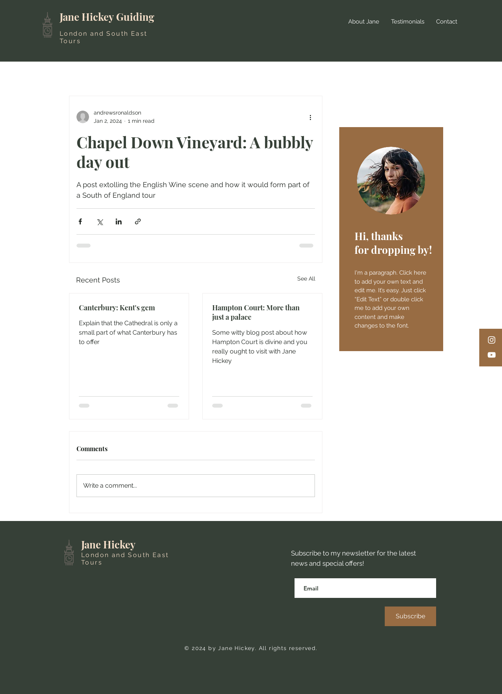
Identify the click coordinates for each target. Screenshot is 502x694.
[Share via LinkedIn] (118, 221)
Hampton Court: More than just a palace (256, 312)
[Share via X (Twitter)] (99, 221)
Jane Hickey (108, 544)
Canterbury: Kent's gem (117, 307)
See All (306, 278)
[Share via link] (138, 221)
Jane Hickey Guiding (107, 17)
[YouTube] (492, 355)
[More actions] (310, 117)
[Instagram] (492, 340)
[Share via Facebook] (80, 221)
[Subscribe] (410, 616)
